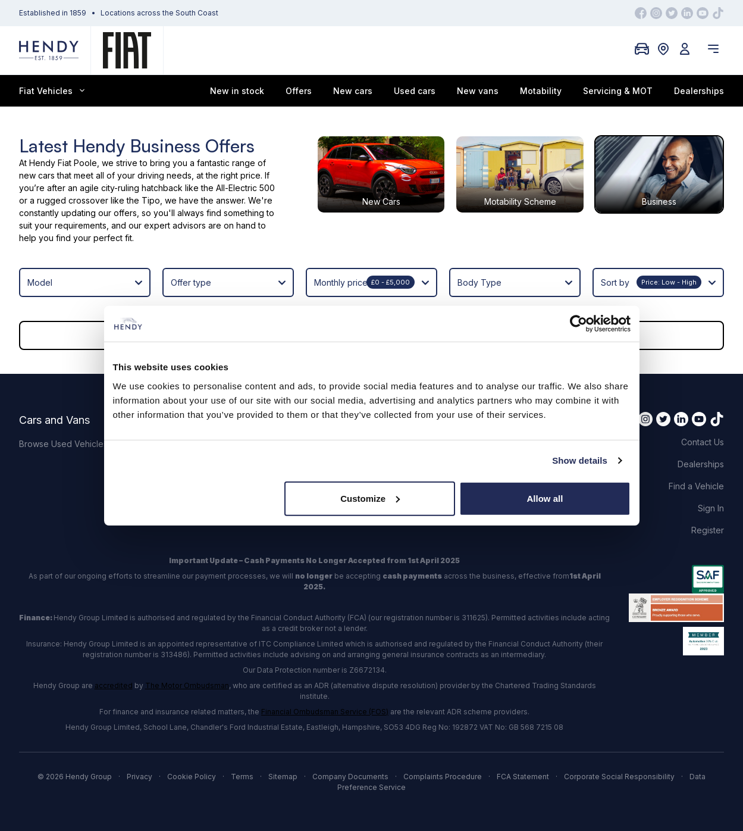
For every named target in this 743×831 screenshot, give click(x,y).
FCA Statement (523, 776)
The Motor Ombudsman (187, 685)
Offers (299, 91)
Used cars (414, 91)
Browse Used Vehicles (63, 444)
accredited (114, 685)
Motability (541, 91)
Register (707, 530)
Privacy (139, 776)
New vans (478, 91)
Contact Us (702, 442)
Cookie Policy (191, 776)
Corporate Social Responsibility (619, 776)
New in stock (237, 91)
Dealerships (699, 91)
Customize (370, 498)
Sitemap (282, 776)
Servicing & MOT (618, 91)
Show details (579, 460)
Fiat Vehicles (51, 91)
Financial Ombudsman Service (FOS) (324, 711)
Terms (242, 776)
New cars (352, 91)
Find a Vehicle (696, 486)
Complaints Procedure (442, 776)
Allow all (545, 498)
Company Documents (350, 776)
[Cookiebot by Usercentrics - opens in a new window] (578, 324)
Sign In (711, 508)
